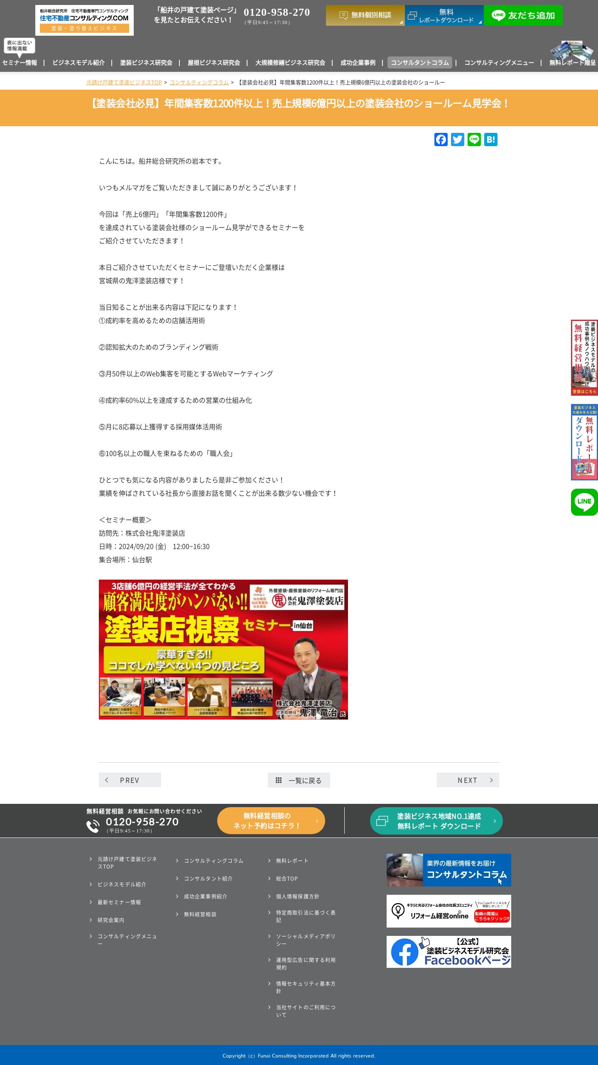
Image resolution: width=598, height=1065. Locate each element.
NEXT (468, 780)
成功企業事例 (358, 63)
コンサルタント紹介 (208, 878)
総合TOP (287, 878)
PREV (130, 780)
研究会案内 (111, 920)
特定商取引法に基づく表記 (306, 916)
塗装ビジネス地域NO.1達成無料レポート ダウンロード (439, 821)
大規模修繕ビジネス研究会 (290, 63)
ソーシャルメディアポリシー (306, 940)
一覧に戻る (299, 780)
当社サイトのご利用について (306, 1011)
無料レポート (292, 860)
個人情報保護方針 (298, 896)
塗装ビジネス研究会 (146, 63)
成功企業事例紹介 (206, 896)
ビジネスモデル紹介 (78, 63)
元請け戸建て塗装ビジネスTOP (124, 82)
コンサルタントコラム (420, 63)
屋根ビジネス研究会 (214, 63)
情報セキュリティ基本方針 (306, 987)
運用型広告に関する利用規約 (306, 963)
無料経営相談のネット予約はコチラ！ (267, 821)
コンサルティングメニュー (499, 63)
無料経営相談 (200, 914)
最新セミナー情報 (119, 902)
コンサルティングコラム (199, 82)
